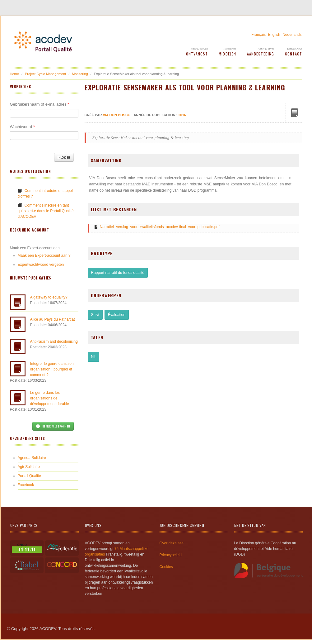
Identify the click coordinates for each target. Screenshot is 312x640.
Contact (293, 53)
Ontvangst (197, 53)
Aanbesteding (260, 53)
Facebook (26, 485)
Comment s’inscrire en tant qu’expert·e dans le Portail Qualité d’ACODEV (46, 211)
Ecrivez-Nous (294, 48)
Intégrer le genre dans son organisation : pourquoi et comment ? (52, 369)
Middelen (227, 53)
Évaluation (116, 315)
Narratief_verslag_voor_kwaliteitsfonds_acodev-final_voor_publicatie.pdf (160, 227)
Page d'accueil (199, 48)
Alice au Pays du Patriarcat (52, 319)
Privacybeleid (171, 555)
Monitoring (80, 74)
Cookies (166, 567)
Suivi (95, 315)
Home (14, 74)
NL (93, 357)
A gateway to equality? (49, 297)
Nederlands (291, 34)
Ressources (230, 48)
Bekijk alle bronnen (53, 426)
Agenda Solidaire (32, 458)
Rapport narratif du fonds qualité (117, 272)
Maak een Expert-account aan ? (44, 255)
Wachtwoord (22, 126)
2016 (182, 115)
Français (258, 34)
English (274, 34)
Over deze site (172, 543)
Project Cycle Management (45, 74)
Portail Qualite (29, 476)
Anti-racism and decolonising (54, 341)
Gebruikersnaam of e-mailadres (39, 104)
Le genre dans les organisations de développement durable (49, 398)
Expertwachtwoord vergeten (41, 264)
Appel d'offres (266, 48)
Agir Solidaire (29, 467)
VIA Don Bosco (117, 115)
